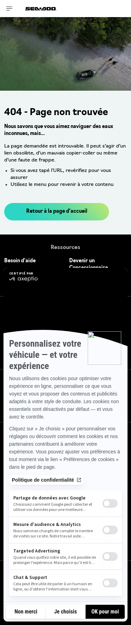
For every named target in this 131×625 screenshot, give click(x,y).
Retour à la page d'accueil (56, 211)
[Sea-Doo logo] (41, 8)
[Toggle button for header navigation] (9, 8)
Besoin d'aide (20, 261)
